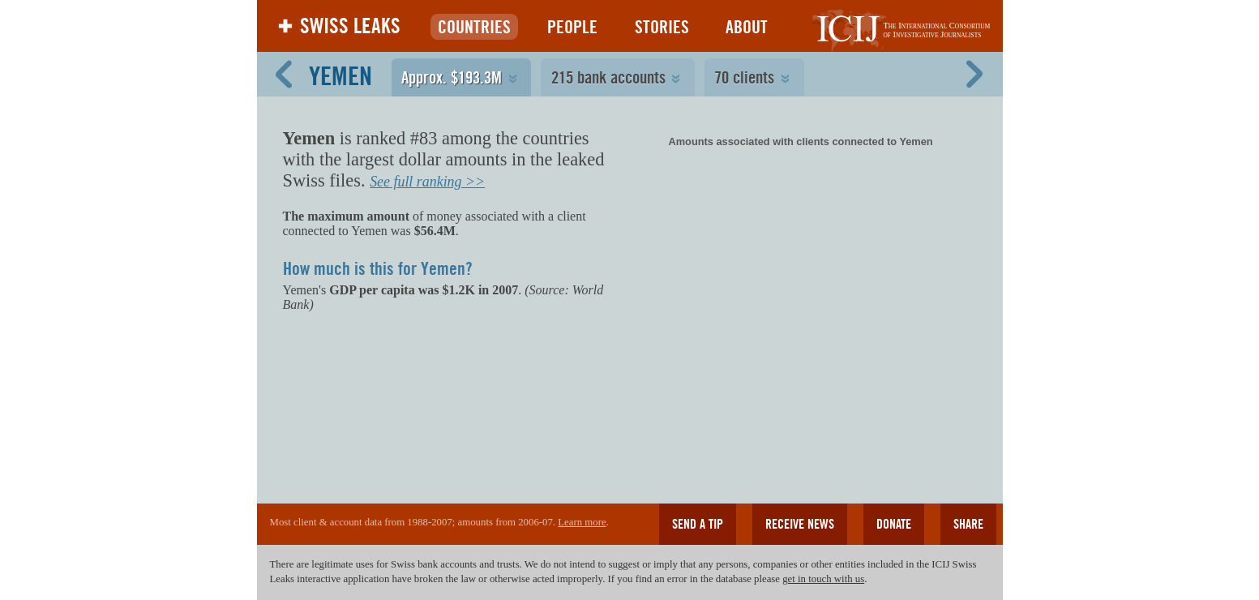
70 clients (744, 77)
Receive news (799, 524)
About (747, 26)
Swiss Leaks (350, 26)
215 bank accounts (608, 77)
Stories (662, 26)
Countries (474, 26)
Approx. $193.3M (451, 77)
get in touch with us (823, 579)
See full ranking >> (427, 182)
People (572, 26)
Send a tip (697, 524)
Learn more (582, 522)
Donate (893, 524)
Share (968, 524)
